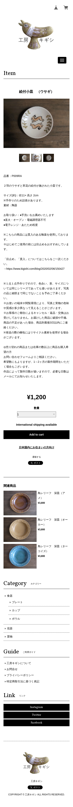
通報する (36, 457)
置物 (9, 636)
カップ (16, 610)
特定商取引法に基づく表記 (23, 681)
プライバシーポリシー (20, 675)
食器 (9, 595)
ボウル (16, 618)
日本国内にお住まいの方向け (36, 447)
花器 (9, 628)
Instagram (36, 707)
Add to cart (36, 434)
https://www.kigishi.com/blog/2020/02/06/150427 (35, 268)
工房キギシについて (19, 663)
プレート (17, 602)
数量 (36, 408)
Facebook (36, 723)
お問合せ (12, 669)
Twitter (36, 715)
